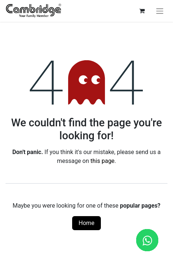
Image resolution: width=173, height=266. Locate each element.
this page (102, 160)
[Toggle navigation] (159, 11)
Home (86, 222)
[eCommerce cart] (141, 10)
